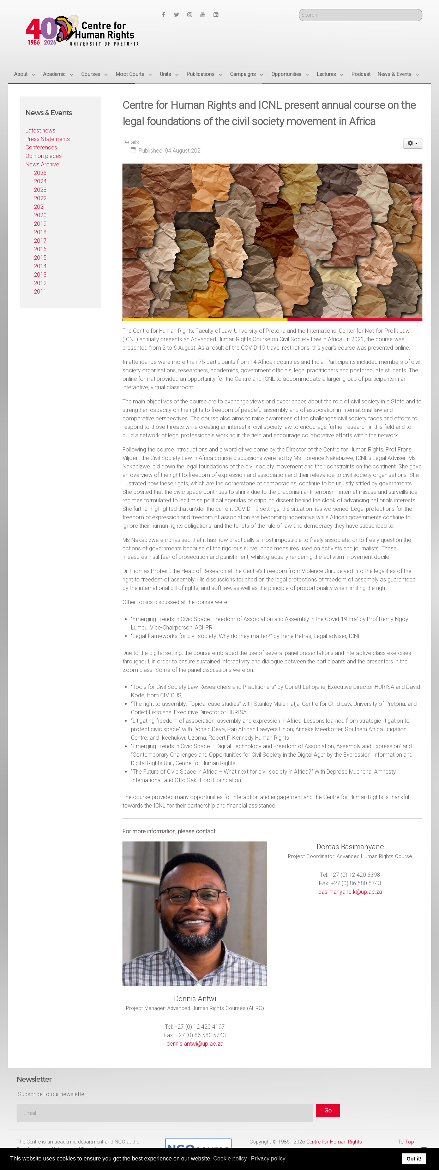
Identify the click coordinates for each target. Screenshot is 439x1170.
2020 (40, 215)
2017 (40, 240)
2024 (40, 181)
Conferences (41, 147)
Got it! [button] (414, 1159)
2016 (40, 249)
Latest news (40, 130)
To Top (406, 1142)
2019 (40, 223)
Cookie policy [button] (230, 1159)
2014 (40, 266)
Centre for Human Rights (334, 1142)
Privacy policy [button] (268, 1159)
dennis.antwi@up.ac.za (195, 1043)
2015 (40, 257)
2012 (40, 283)
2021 (40, 206)
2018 (40, 232)
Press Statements (47, 139)
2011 (40, 291)
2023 (40, 190)
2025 (40, 173)
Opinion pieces (43, 156)
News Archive (42, 164)
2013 (40, 274)
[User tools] (413, 143)
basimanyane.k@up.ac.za (350, 891)
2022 (40, 198)
